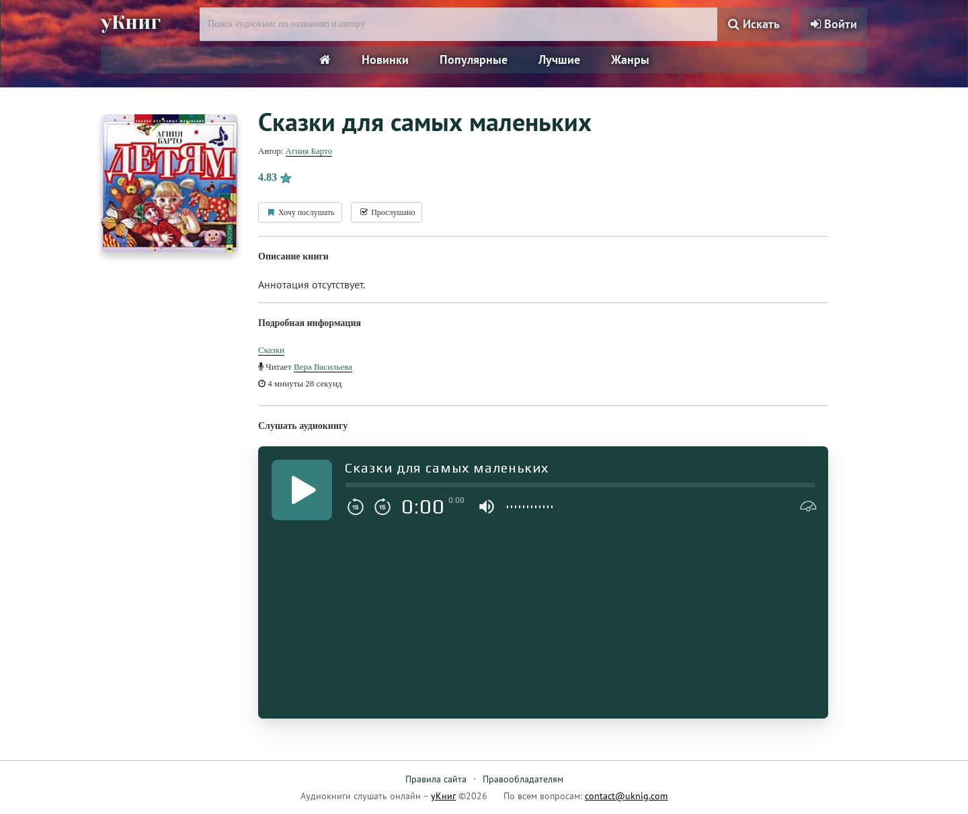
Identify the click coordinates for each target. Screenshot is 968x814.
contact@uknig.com (626, 796)
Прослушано (386, 212)
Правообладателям (523, 779)
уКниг (132, 22)
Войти (834, 24)
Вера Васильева (323, 367)
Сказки (271, 350)
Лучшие (559, 59)
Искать (754, 24)
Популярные (474, 59)
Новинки (385, 59)
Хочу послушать (300, 212)
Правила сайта (436, 779)
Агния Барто (309, 151)
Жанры (630, 59)
